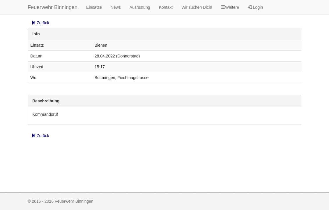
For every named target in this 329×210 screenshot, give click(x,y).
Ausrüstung (140, 7)
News (116, 7)
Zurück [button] (40, 22)
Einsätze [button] (94, 7)
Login (255, 7)
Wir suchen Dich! (196, 7)
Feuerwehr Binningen (52, 7)
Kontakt (166, 7)
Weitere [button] (230, 7)
